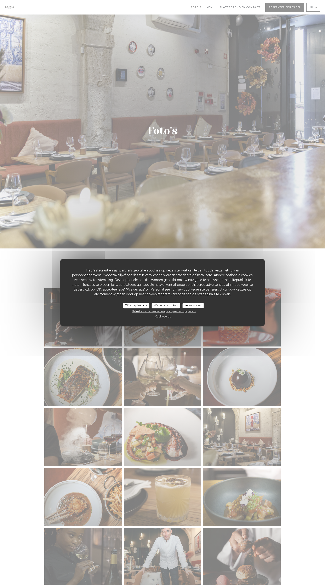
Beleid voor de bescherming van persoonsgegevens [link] (164, 311)
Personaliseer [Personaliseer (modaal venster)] (192, 305)
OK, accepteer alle (136, 305)
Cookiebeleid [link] (163, 317)
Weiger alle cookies (166, 305)
